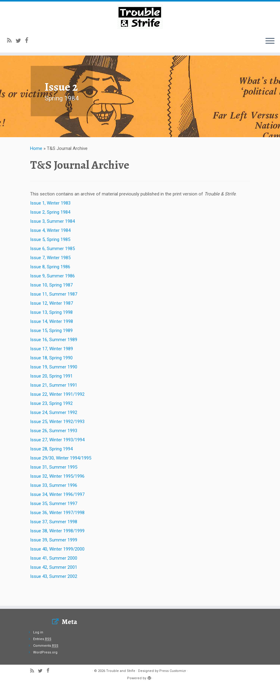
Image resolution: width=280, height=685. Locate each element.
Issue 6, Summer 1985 (52, 266)
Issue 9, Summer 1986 (52, 293)
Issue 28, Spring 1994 (51, 466)
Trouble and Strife (120, 671)
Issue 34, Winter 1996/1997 (57, 511)
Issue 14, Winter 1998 (51, 338)
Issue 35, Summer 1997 (53, 521)
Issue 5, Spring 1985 (50, 256)
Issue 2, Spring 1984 (50, 229)
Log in (38, 632)
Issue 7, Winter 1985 (50, 275)
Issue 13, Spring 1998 (51, 329)
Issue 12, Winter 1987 (51, 320)
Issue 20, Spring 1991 (51, 393)
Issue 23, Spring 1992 (51, 420)
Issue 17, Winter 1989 (51, 366)
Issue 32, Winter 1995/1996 (57, 493)
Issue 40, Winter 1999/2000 (57, 566)
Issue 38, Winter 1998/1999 (57, 548)
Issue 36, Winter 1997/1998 (57, 530)
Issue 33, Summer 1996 (53, 502)
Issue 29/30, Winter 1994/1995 (60, 475)
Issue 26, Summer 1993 (53, 448)
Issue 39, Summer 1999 (53, 557)
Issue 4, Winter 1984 (50, 247)
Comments (45, 646)
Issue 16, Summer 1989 (53, 357)
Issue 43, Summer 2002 (53, 593)
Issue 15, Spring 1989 (51, 348)
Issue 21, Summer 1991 (53, 402)
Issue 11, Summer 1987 (53, 311)
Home (36, 165)
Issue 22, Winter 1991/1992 (57, 411)
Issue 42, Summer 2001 (53, 584)
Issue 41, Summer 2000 (53, 575)
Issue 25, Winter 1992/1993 (57, 439)
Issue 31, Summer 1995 (53, 484)
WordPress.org (45, 652)
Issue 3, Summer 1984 (52, 238)
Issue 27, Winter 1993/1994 (57, 457)
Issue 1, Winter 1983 (50, 220)
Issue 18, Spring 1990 (51, 375)
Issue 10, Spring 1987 (51, 302)
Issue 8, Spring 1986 (50, 284)
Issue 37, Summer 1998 (53, 539)
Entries (42, 639)
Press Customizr (172, 671)
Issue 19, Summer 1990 (53, 384)
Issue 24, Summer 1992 (53, 429)
